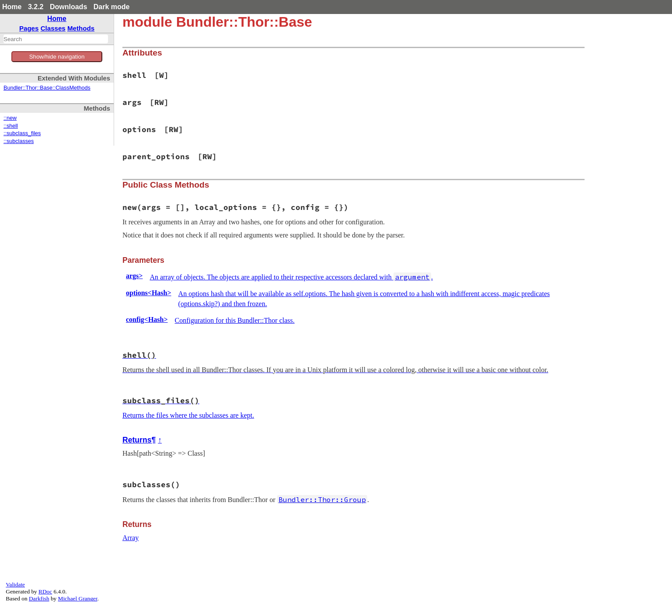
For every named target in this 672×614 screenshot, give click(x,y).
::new (10, 118)
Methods (80, 28)
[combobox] (55, 39)
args (134, 275)
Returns (136, 440)
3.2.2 (36, 6)
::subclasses (18, 141)
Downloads (68, 6)
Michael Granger (77, 598)
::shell (10, 126)
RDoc (45, 591)
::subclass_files (22, 133)
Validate (15, 584)
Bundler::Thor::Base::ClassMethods (47, 88)
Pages (29, 28)
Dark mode (112, 6)
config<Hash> (147, 319)
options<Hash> (148, 293)
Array (130, 537)
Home (11, 6)
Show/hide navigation (57, 56)
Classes (53, 28)
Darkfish (39, 598)
